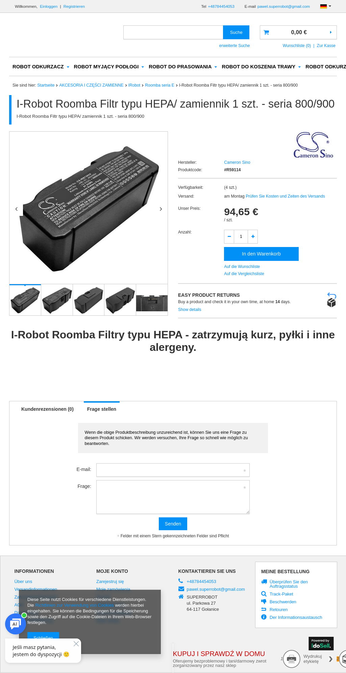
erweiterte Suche (234, 45)
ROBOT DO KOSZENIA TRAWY (258, 67)
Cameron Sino (237, 162)
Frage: (84, 486)
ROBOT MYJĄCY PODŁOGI (106, 67)
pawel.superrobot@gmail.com (283, 6)
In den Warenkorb (261, 254)
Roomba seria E (159, 85)
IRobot (134, 85)
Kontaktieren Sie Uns (207, 571)
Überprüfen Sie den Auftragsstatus (289, 584)
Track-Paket (281, 594)
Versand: (186, 196)
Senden (173, 524)
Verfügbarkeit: (190, 187)
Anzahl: (185, 232)
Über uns (23, 582)
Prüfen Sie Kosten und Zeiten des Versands (285, 196)
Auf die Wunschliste (242, 267)
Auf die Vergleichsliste (244, 274)
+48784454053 (221, 6)
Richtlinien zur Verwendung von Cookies (74, 605)
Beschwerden (283, 602)
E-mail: (83, 469)
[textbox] (173, 32)
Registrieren (74, 6)
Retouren (279, 610)
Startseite (45, 85)
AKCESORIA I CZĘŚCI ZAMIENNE (91, 85)
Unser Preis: (189, 208)
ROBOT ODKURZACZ (38, 67)
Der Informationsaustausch (296, 617)
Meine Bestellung (285, 572)
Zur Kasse (326, 45)
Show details (189, 310)
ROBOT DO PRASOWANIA (180, 67)
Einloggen (49, 6)
